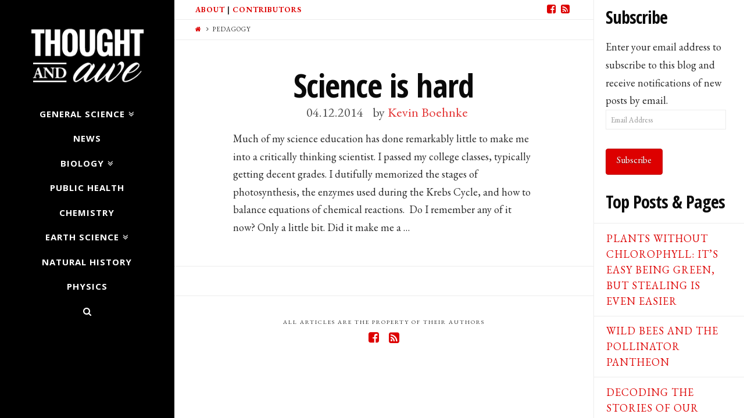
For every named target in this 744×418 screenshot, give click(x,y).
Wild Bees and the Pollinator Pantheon (662, 346)
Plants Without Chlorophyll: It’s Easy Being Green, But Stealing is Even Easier (662, 270)
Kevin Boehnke (428, 112)
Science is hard (384, 85)
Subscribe (634, 160)
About (210, 10)
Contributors (267, 10)
